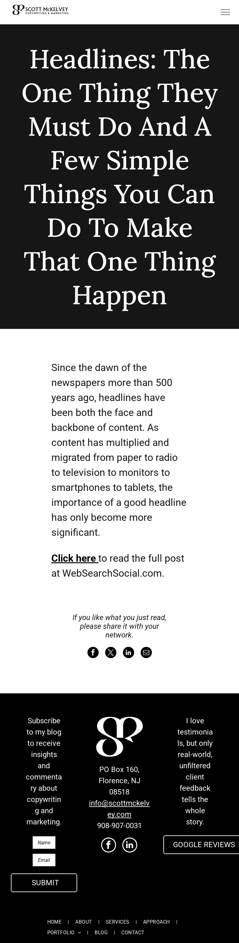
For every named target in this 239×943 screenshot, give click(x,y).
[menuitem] (55, 916)
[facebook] (108, 846)
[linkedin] (129, 846)
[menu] (225, 12)
